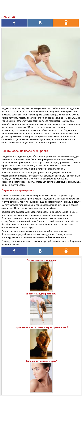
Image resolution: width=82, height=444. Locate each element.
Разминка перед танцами (41, 260)
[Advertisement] (41, 417)
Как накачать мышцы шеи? (41, 361)
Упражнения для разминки (41, 293)
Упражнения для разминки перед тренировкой (41, 327)
